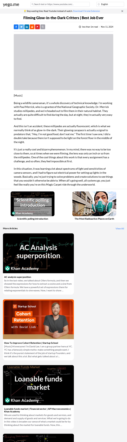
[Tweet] (21, 26)
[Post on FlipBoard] (37, 26)
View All (120, 228)
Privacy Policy (32, 436)
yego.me (11, 4)
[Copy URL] (42, 26)
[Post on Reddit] (32, 26)
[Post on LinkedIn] (26, 26)
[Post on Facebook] (16, 26)
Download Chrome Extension (86, 11)
